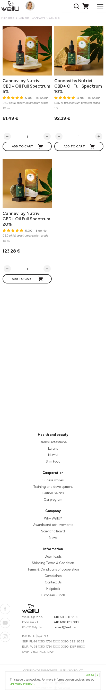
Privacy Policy (73, 670)
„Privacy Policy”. (22, 683)
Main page (7, 18)
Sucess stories (53, 480)
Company (53, 511)
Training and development (53, 487)
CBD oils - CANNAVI (32, 18)
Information (53, 549)
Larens (53, 448)
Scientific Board (53, 531)
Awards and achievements (53, 525)
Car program (53, 499)
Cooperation (53, 473)
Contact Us (53, 582)
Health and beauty (53, 435)
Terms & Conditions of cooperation (53, 569)
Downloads (53, 556)
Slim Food (53, 461)
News (53, 538)
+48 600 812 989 (66, 622)
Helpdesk (53, 589)
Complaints (53, 576)
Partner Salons (53, 493)
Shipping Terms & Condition (53, 563)
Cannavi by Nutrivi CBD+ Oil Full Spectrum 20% (26, 219)
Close (92, 675)
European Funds (53, 595)
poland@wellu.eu (65, 627)
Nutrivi (53, 455)
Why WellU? (53, 518)
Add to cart (27, 146)
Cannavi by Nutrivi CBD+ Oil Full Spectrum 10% (78, 86)
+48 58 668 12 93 (66, 617)
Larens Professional (53, 442)
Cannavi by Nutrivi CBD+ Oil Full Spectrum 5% (26, 86)
